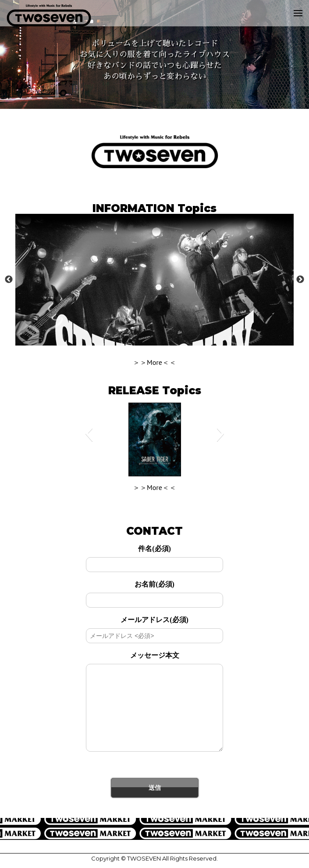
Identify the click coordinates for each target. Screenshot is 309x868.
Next (300, 279)
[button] (89, 433)
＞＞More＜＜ (154, 362)
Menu (295, 7)
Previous (8, 279)
